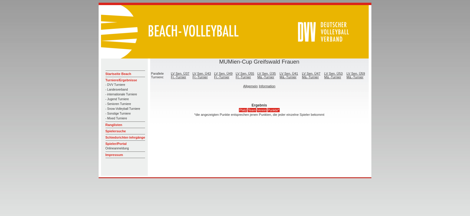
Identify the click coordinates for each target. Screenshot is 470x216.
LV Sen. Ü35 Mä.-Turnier (266, 75)
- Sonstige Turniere (118, 113)
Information (267, 86)
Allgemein (250, 86)
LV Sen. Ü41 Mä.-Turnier (289, 75)
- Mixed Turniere (116, 118)
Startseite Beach (118, 74)
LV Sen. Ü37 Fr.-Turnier (180, 75)
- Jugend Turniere (117, 99)
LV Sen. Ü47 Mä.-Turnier (311, 75)
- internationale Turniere (121, 94)
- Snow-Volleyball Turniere (123, 108)
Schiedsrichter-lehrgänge (125, 137)
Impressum (114, 155)
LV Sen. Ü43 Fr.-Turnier (201, 75)
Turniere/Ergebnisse (121, 80)
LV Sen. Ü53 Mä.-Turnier (333, 75)
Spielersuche (116, 131)
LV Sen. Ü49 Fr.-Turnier (223, 75)
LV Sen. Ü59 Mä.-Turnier (356, 75)
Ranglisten (114, 125)
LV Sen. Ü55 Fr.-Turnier (245, 75)
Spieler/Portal (116, 144)
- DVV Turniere (115, 84)
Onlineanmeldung (117, 148)
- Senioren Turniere (118, 104)
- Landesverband (117, 89)
